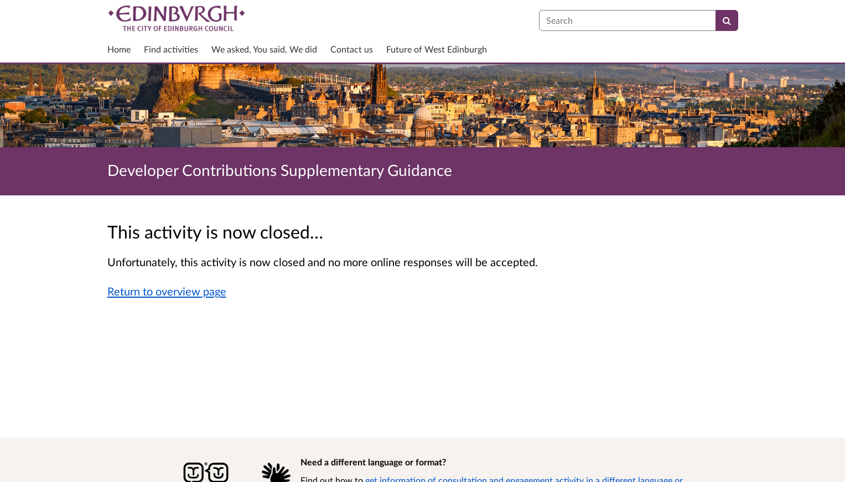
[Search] (727, 20)
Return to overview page (166, 291)
